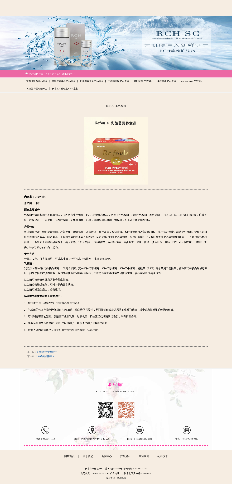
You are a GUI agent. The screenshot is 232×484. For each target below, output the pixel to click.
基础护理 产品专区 (143, 81)
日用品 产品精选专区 (36, 88)
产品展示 (169, 7)
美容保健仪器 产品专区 (63, 81)
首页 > (48, 74)
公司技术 (142, 7)
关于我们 (127, 7)
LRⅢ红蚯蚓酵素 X (45, 356)
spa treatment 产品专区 (192, 81)
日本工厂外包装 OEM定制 (65, 88)
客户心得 (183, 7)
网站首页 (113, 7)
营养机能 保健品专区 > (63, 74)
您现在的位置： (37, 74)
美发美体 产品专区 (166, 81)
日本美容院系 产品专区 (91, 81)
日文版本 (197, 7)
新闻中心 (156, 7)
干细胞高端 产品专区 (118, 81)
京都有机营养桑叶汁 (46, 352)
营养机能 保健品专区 (36, 81)
